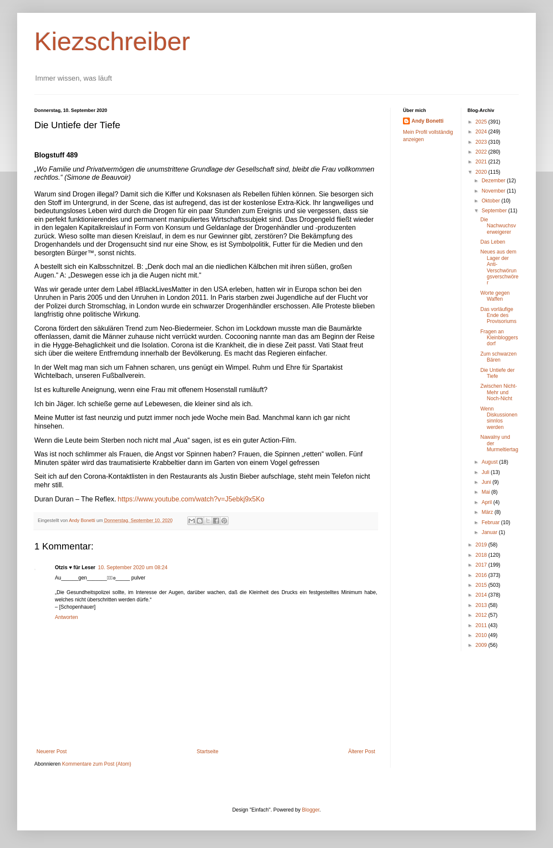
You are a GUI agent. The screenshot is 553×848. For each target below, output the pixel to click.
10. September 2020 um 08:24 (132, 567)
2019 (481, 545)
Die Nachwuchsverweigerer (498, 226)
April (487, 502)
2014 (481, 595)
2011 (481, 625)
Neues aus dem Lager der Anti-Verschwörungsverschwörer (499, 267)
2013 (481, 605)
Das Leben (492, 242)
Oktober (491, 201)
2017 (481, 565)
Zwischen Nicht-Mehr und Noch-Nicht (498, 392)
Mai (486, 492)
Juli (485, 472)
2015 (481, 585)
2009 (481, 645)
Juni (486, 482)
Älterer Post (361, 751)
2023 (481, 142)
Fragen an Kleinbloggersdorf (499, 338)
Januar (490, 532)
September (494, 211)
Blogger (310, 810)
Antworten (66, 617)
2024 (481, 132)
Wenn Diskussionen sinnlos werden (498, 418)
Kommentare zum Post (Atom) (96, 764)
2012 (481, 615)
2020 (481, 172)
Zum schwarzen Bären (498, 357)
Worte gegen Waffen (495, 296)
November (494, 191)
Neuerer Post (51, 751)
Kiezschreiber (112, 41)
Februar (491, 522)
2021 (481, 162)
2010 (481, 635)
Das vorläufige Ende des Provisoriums (498, 315)
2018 (481, 555)
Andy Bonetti (428, 121)
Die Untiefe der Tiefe (497, 373)
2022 (481, 152)
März (487, 512)
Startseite (208, 751)
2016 (481, 575)
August (490, 462)
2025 (481, 122)
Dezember (494, 181)
